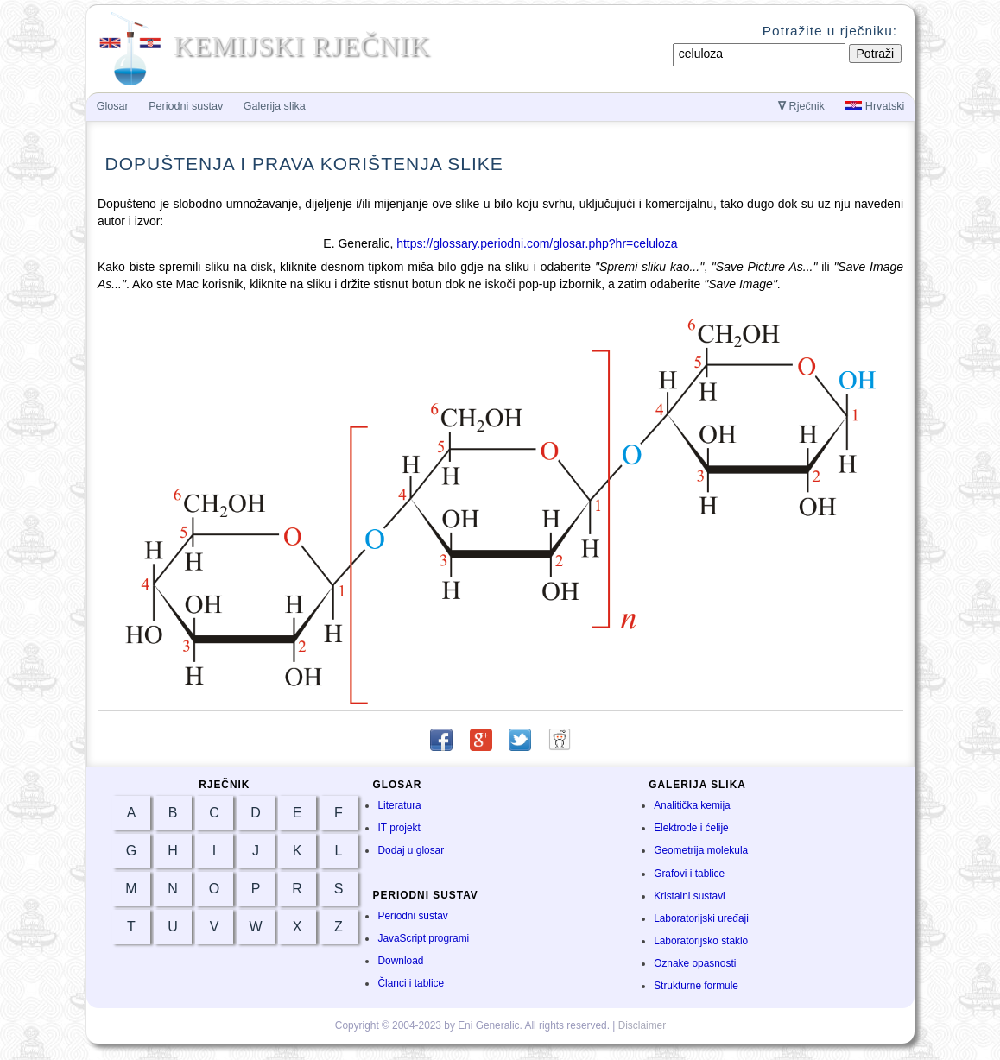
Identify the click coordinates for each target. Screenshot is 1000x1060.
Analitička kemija (692, 805)
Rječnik (801, 106)
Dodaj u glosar (410, 850)
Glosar (113, 106)
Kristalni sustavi (689, 896)
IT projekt (398, 828)
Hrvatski (874, 106)
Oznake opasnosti (695, 963)
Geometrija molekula (701, 850)
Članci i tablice (410, 983)
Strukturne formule (696, 986)
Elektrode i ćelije (691, 828)
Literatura (399, 805)
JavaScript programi (423, 938)
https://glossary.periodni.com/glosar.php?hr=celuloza (536, 243)
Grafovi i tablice (689, 874)
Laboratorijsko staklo (701, 941)
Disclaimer (642, 1025)
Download (400, 961)
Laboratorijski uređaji (701, 918)
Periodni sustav (412, 916)
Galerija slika (275, 106)
